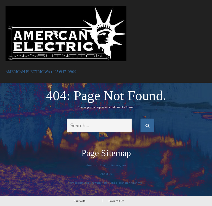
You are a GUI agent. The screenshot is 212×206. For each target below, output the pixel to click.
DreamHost (131, 200)
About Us (106, 173)
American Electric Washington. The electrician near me (106, 182)
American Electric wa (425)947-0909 (41, 71)
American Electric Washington (106, 165)
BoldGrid (91, 200)
